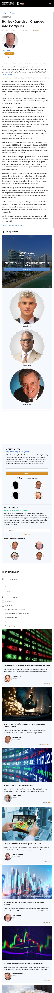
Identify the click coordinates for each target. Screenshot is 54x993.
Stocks (7, 622)
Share (4, 13)
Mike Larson (16, 737)
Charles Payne (27, 365)
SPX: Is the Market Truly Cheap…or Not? (18, 785)
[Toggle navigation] (50, 3)
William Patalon (18, 854)
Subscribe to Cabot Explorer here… (13, 225)
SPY (49, 744)
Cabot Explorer (7, 74)
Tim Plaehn (16, 915)
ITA (47, 744)
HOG (37, 30)
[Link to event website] (27, 262)
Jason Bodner (27, 326)
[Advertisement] (27, 425)
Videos (7, 587)
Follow (9, 53)
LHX (49, 861)
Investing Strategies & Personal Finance (17, 613)
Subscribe (27, 474)
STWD (48, 922)
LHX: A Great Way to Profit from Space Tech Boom (22, 844)
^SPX (49, 803)
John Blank (16, 796)
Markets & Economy (11, 618)
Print (12, 13)
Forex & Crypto (9, 605)
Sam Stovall (16, 676)
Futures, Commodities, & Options (15, 609)
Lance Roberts (17, 974)
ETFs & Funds (9, 601)
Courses (7, 591)
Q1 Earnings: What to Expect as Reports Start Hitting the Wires (27, 666)
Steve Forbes (27, 404)
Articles (7, 583)
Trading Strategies (11, 626)
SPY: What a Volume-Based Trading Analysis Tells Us (23, 963)
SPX (49, 683)
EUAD (44, 744)
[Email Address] (27, 469)
